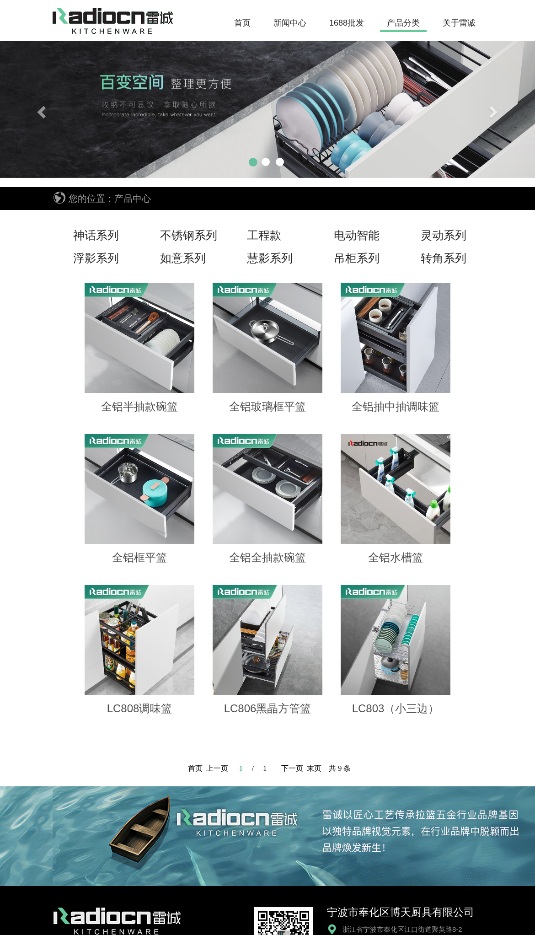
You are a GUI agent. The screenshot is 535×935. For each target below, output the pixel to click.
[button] (40, 109)
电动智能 (357, 235)
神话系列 (96, 235)
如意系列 (183, 258)
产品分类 (403, 22)
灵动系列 (443, 235)
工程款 (264, 235)
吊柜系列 (357, 258)
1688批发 (346, 22)
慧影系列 (270, 258)
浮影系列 (96, 258)
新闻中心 (289, 22)
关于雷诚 (459, 22)
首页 (242, 22)
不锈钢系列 (188, 235)
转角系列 (443, 258)
